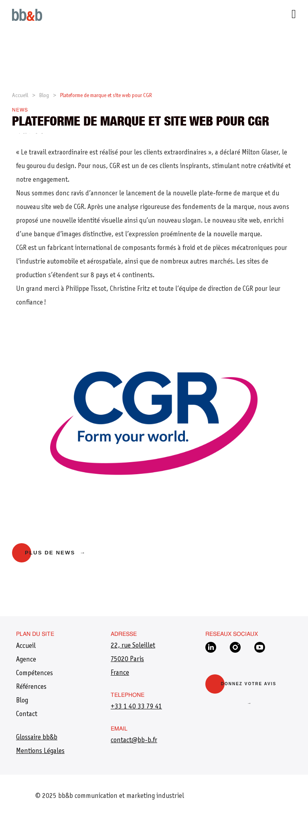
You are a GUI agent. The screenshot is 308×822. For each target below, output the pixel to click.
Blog (44, 95)
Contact (26, 714)
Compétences (34, 673)
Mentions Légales (40, 751)
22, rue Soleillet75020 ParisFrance (133, 659)
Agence (26, 660)
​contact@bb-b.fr (134, 740)
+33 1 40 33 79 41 (136, 707)
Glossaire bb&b (36, 738)
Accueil (20, 95)
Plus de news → (55, 553)
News (20, 110)
